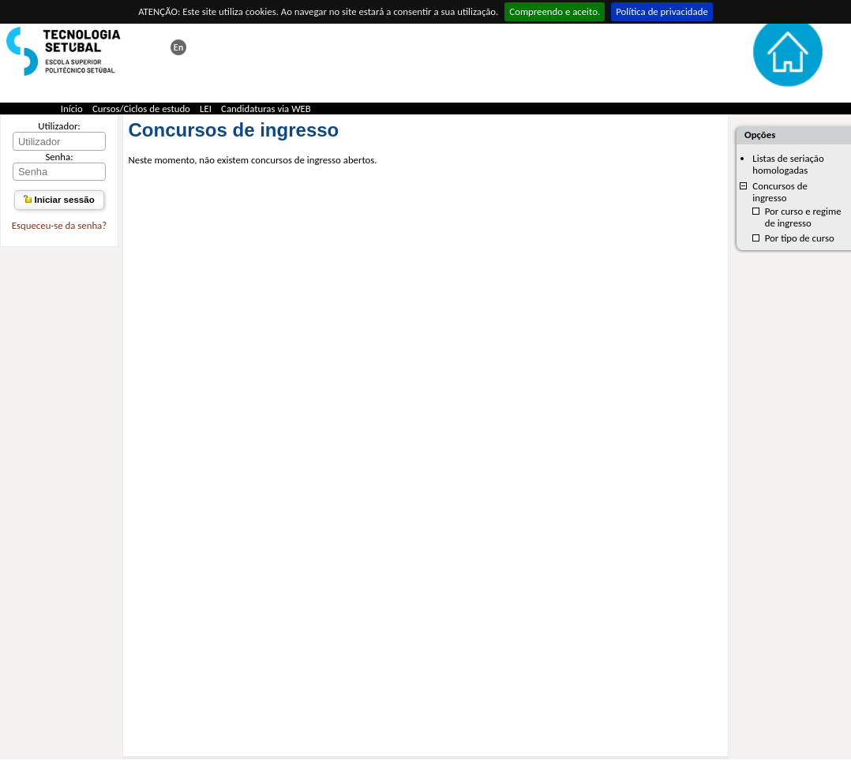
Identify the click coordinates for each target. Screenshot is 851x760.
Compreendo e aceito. (554, 11)
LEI (206, 108)
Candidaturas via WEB (266, 108)
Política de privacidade (662, 11)
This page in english (178, 47)
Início (72, 108)
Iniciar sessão (59, 199)
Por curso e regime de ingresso (803, 217)
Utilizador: (59, 126)
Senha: (59, 157)
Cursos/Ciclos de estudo (141, 108)
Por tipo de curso (799, 238)
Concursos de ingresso (779, 192)
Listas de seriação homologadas (787, 164)
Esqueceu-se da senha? (59, 225)
